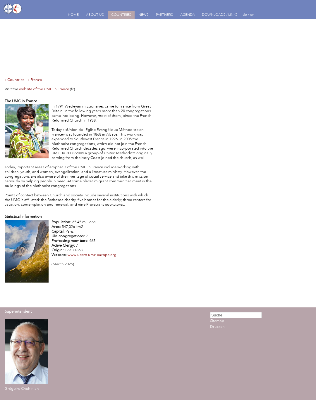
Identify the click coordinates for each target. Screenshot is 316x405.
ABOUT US (95, 15)
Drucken (217, 326)
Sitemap (217, 321)
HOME (73, 15)
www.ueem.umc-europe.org (92, 254)
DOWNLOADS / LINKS (220, 15)
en (252, 15)
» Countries (16, 79)
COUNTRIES (121, 15)
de (245, 15)
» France (36, 79)
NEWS (143, 15)
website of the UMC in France (44, 89)
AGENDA (187, 15)
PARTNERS (164, 15)
